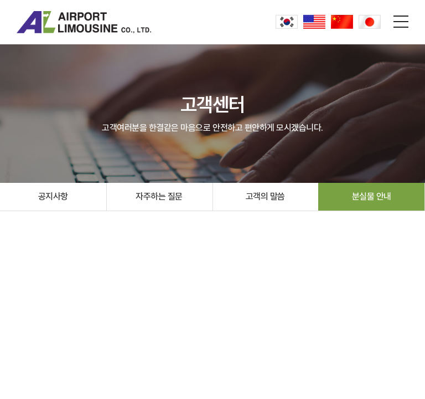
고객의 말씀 (265, 196)
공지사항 (53, 196)
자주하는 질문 (159, 196)
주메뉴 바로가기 (0, 0)
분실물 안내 (371, 196)
